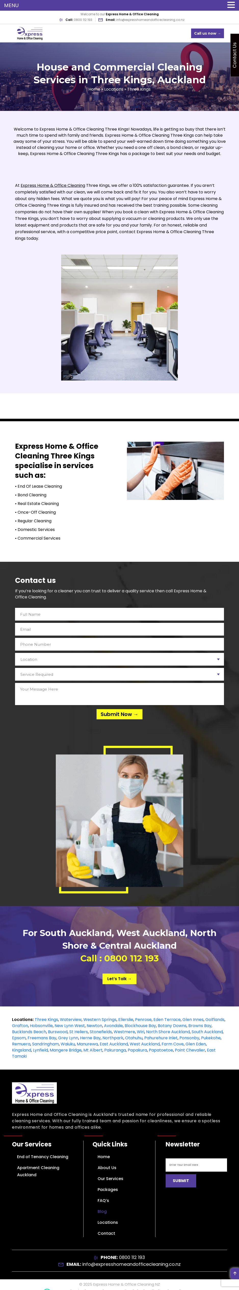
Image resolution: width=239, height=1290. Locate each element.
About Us (107, 1168)
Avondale (113, 1026)
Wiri (140, 1032)
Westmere (124, 1032)
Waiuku (68, 1044)
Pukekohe (211, 1038)
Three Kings (46, 1019)
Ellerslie (125, 1019)
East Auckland (114, 1044)
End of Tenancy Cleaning (42, 1157)
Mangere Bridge (66, 1050)
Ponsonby (189, 1038)
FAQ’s (103, 1200)
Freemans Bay (42, 1038)
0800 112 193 (83, 20)
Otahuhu (133, 1038)
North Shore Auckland (168, 1032)
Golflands (214, 1019)
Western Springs (99, 1019)
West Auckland (145, 1044)
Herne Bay (90, 1038)
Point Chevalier (190, 1050)
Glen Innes (193, 1019)
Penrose (143, 1019)
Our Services (110, 1179)
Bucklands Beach (29, 1032)
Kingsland (21, 1050)
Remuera (21, 1044)
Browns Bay (199, 1026)
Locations (113, 89)
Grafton (20, 1026)
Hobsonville (41, 1026)
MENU (11, 5)
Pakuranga (115, 1050)
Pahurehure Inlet (161, 1038)
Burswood (58, 1032)
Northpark (112, 1038)
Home (94, 89)
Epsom (19, 1038)
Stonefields (101, 1032)
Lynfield (40, 1050)
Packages (108, 1190)
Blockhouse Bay (140, 1026)
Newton (94, 1026)
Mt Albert (92, 1050)
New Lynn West (70, 1026)
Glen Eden (195, 1044)
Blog (102, 1211)
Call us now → (207, 33)
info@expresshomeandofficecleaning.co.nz (150, 20)
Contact (106, 1233)
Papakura (137, 1050)
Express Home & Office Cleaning (53, 185)
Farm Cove (173, 1044)
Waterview (71, 1019)
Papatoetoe (161, 1050)
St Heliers (78, 1032)
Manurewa (87, 1044)
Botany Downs (172, 1026)
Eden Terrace (167, 1019)
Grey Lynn (68, 1038)
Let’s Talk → (119, 974)
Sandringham (45, 1044)
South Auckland (207, 1032)
